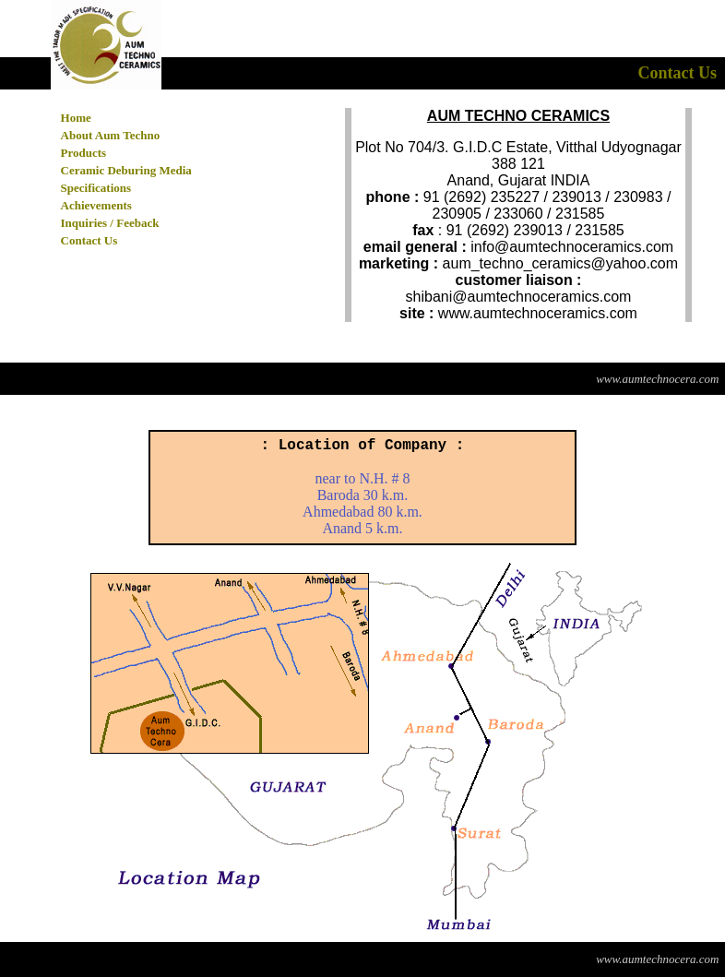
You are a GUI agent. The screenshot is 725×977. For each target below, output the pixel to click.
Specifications (96, 188)
